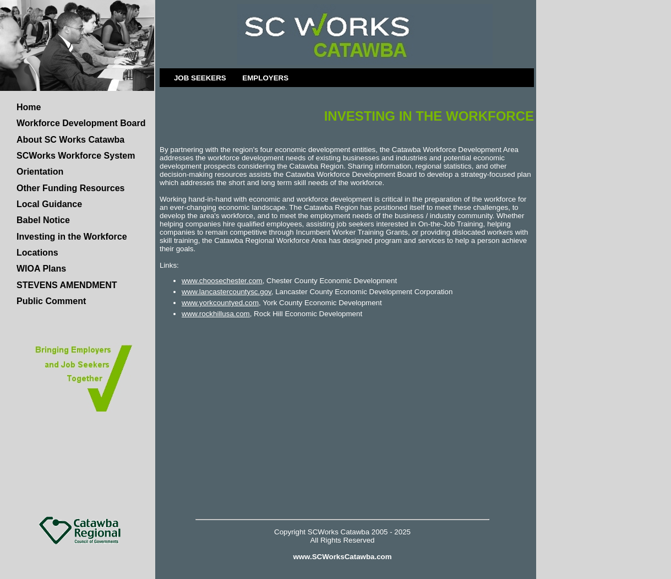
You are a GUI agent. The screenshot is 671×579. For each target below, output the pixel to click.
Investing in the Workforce (72, 236)
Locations (37, 252)
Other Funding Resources (70, 188)
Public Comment (51, 301)
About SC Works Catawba (70, 139)
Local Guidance (49, 204)
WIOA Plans (41, 268)
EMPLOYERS (265, 78)
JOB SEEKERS (200, 78)
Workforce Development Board (81, 123)
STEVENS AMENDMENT (67, 285)
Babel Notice (43, 220)
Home (29, 107)
